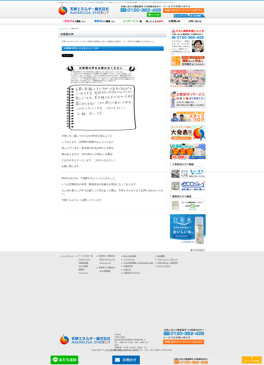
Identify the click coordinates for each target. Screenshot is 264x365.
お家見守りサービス (132, 273)
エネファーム (84, 259)
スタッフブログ (163, 266)
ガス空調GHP (105, 271)
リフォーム (83, 273)
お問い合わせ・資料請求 (167, 263)
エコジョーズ (105, 263)
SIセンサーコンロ (107, 259)
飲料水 (82, 269)
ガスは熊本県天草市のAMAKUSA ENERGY (122, 350)
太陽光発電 (83, 263)
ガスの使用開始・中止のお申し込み (138, 263)
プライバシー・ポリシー (167, 259)
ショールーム (129, 259)
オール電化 (83, 266)
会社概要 (161, 256)
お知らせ (127, 269)
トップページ (63, 29)
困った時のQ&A (130, 256)
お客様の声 (128, 266)
